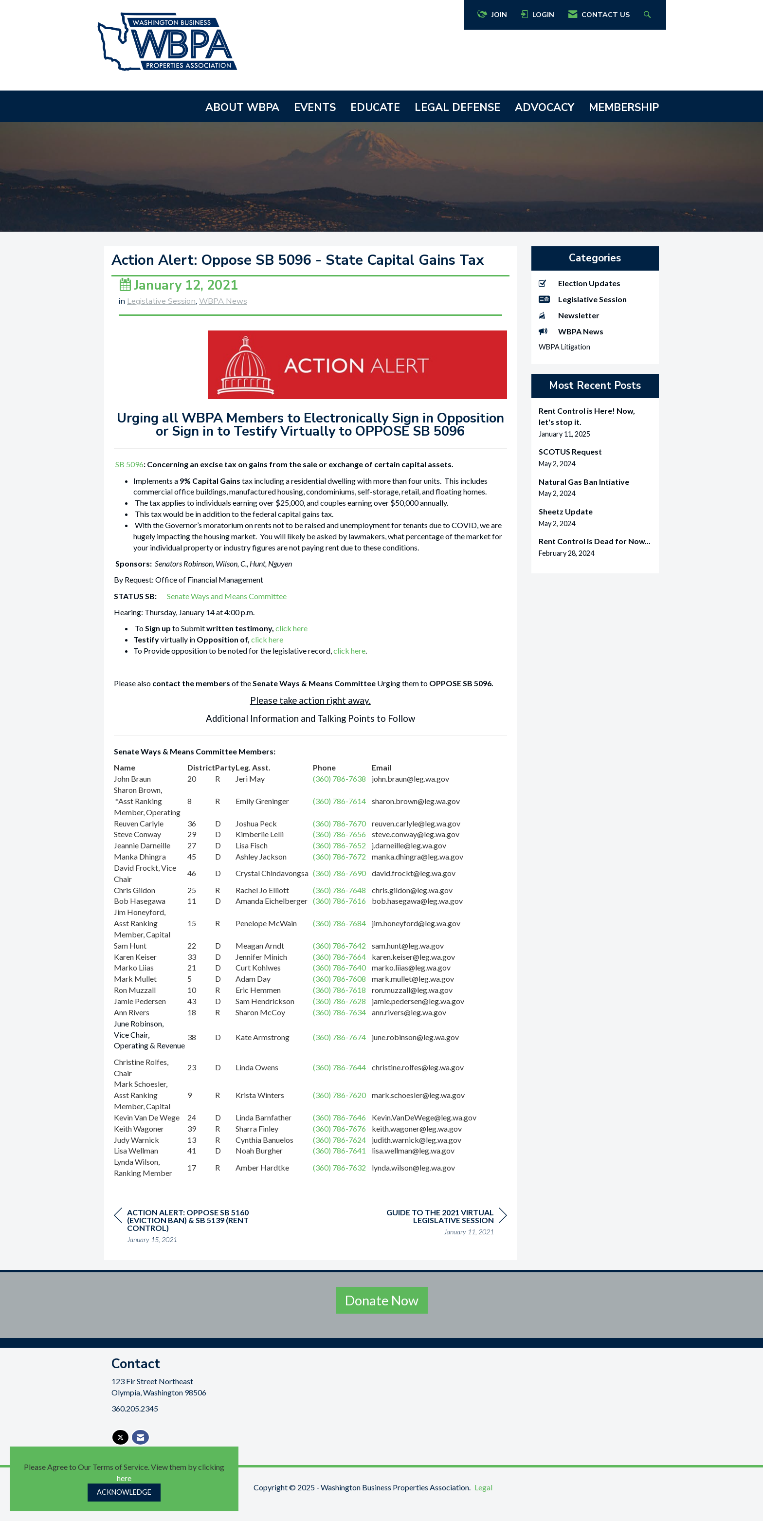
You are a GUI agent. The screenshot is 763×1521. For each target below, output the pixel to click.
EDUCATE (375, 107)
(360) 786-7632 (339, 1184)
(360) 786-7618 (339, 1006)
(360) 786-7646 (339, 1134)
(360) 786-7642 (339, 962)
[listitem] (595, 422)
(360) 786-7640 (339, 985)
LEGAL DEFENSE (457, 107)
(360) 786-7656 (339, 851)
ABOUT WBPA (242, 107)
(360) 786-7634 (339, 1029)
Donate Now (381, 1317)
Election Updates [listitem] (579, 283)
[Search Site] (648, 14)
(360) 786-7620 (339, 1112)
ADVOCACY (544, 107)
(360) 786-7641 (339, 1168)
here (124, 1478)
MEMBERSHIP (624, 107)
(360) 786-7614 (339, 818)
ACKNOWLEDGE (124, 1492)
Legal (483, 1504)
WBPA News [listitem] (571, 331)
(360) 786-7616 (339, 918)
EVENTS (315, 107)
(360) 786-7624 (339, 1156)
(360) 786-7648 (339, 907)
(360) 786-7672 (339, 873)
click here (291, 645)
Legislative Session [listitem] (583, 299)
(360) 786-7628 (339, 1018)
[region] (434, 1241)
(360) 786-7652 (339, 862)
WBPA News (223, 318)
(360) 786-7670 (339, 840)
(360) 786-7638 (339, 795)
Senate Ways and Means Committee (227, 613)
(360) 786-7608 (339, 996)
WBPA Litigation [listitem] (564, 347)
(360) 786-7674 (339, 1054)
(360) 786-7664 (339, 973)
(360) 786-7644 (339, 1084)
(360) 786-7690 (339, 890)
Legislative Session (161, 318)
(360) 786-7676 (339, 1145)
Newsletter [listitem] (569, 315)
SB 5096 (129, 481)
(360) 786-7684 (339, 940)
